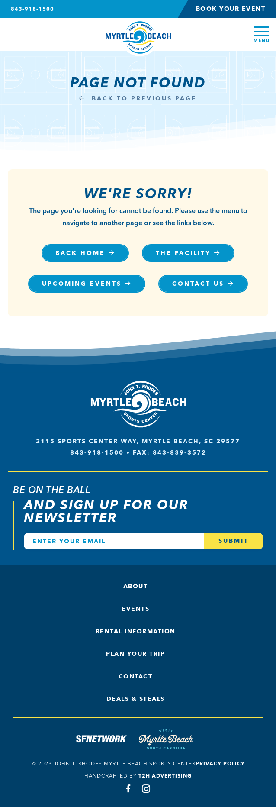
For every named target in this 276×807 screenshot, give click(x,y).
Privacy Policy (220, 763)
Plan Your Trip (135, 654)
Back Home (80, 253)
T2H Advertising (165, 775)
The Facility (183, 253)
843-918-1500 (32, 9)
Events (135, 609)
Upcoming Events (82, 283)
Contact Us (198, 283)
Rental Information (136, 631)
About (135, 586)
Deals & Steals (135, 699)
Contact (136, 676)
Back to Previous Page (138, 98)
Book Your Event (231, 9)
